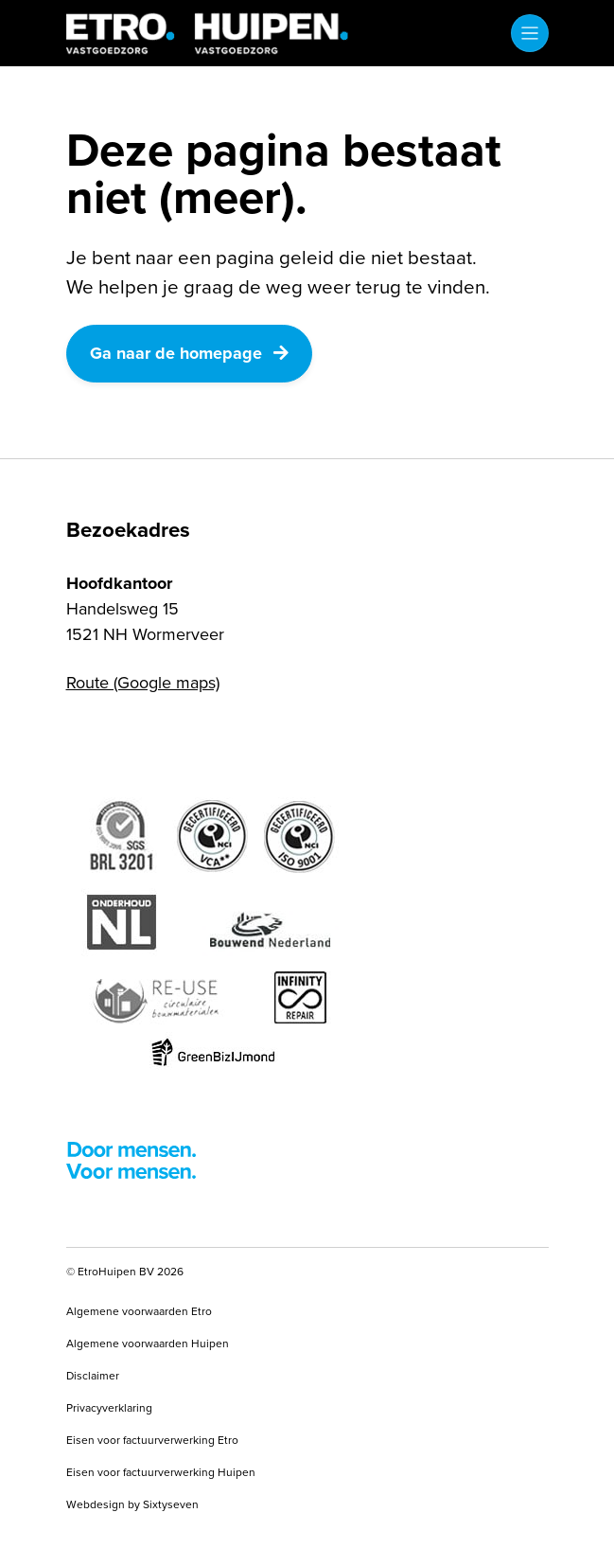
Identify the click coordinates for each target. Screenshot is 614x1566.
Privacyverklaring (109, 1407)
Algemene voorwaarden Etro (139, 1311)
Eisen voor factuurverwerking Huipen (160, 1472)
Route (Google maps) (142, 682)
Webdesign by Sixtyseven (132, 1504)
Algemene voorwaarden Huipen (147, 1343)
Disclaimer (92, 1375)
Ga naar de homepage (189, 353)
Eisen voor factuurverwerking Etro (152, 1440)
